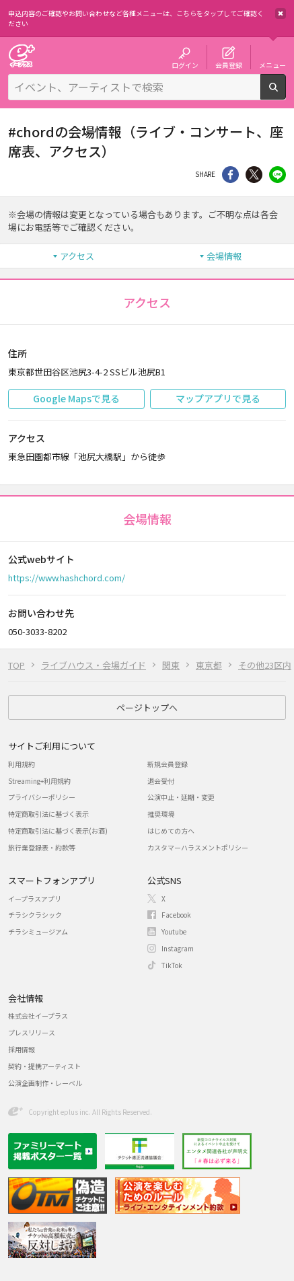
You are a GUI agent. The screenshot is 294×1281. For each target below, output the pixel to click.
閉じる (280, 13)
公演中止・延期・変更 (181, 797)
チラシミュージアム (38, 931)
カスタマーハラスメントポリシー (197, 847)
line (277, 174)
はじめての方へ (170, 831)
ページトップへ (147, 707)
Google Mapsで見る (76, 398)
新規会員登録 (167, 764)
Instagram (177, 948)
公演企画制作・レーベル (45, 1083)
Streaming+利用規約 (39, 781)
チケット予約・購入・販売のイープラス (21, 55)
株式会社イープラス (38, 1016)
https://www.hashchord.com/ (66, 577)
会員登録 (228, 64)
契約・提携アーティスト (44, 1066)
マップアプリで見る (218, 398)
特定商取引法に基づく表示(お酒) (58, 831)
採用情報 (21, 1049)
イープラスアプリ (34, 898)
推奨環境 (160, 814)
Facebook (176, 915)
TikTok (171, 965)
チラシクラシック (35, 915)
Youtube (173, 931)
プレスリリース (31, 1032)
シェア (230, 174)
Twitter (254, 174)
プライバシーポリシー (41, 797)
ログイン (185, 64)
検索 (285, 94)
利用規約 (21, 764)
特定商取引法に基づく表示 (48, 814)
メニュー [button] (272, 64)
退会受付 (160, 781)
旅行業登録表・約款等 (41, 847)
